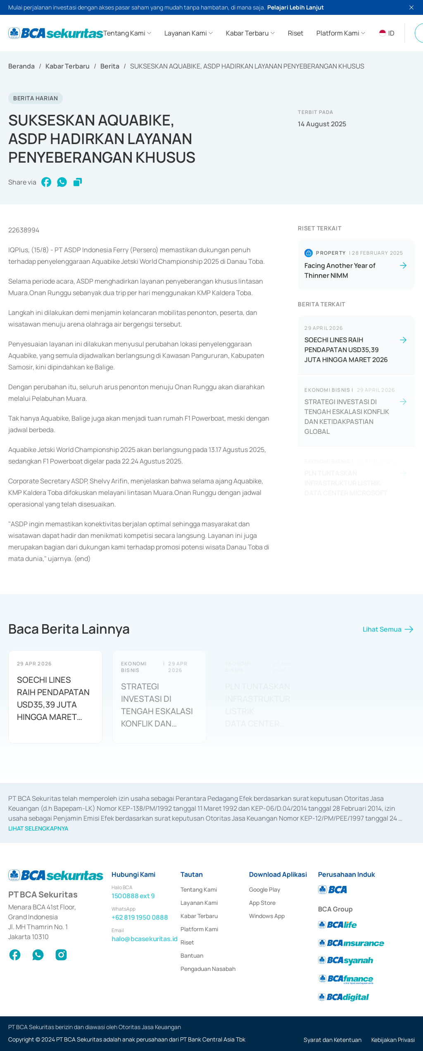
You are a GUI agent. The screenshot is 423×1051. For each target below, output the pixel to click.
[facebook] (46, 182)
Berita (109, 66)
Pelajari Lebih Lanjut (295, 7)
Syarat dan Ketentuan (332, 1040)
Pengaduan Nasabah (208, 969)
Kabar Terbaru (67, 66)
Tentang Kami (199, 889)
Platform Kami (199, 929)
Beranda (21, 66)
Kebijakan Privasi (393, 1040)
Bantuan (192, 955)
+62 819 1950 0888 (140, 917)
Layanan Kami (199, 903)
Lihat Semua (389, 632)
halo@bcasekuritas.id (145, 938)
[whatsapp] (62, 182)
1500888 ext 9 (133, 895)
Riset (187, 942)
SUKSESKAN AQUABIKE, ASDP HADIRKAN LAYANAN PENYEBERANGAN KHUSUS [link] (247, 66)
